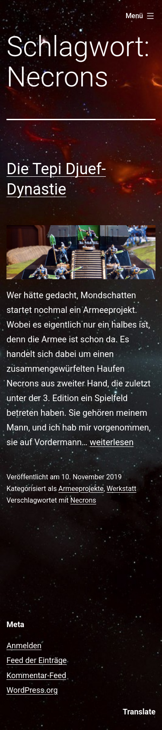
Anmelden (23, 645)
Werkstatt (122, 489)
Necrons (83, 500)
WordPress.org (32, 690)
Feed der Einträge (36, 660)
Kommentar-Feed (36, 675)
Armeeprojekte (80, 489)
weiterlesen (111, 442)
